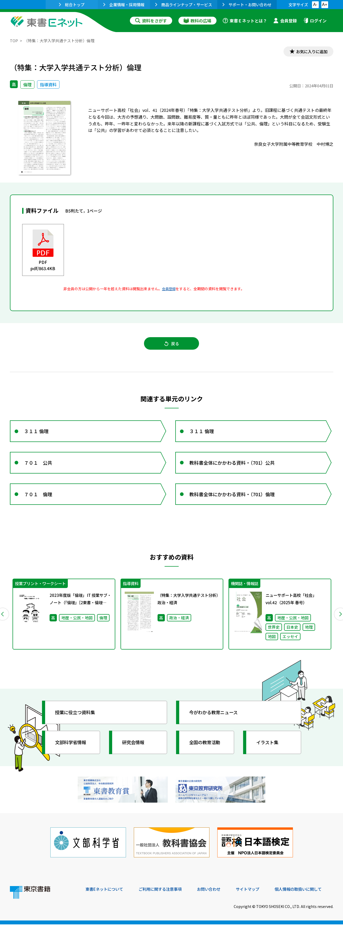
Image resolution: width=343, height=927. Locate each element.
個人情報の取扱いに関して (308, 891)
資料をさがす (151, 20)
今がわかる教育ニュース (215, 716)
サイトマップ (255, 891)
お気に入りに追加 (310, 52)
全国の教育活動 (206, 746)
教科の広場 (197, 20)
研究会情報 (134, 746)
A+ (324, 4)
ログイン (315, 20)
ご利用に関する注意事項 (164, 891)
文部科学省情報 (72, 746)
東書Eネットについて (106, 891)
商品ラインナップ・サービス (183, 4)
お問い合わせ (214, 891)
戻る (171, 344)
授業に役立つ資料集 (77, 716)
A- (315, 4)
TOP (14, 40)
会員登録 (285, 20)
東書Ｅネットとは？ (245, 20)
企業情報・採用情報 (124, 4)
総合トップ (72, 4)
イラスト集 (268, 746)
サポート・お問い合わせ (247, 4)
